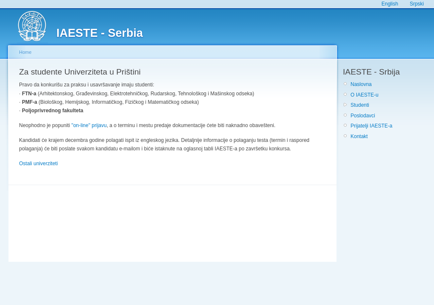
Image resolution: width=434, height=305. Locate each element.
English (389, 4)
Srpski (417, 4)
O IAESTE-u (364, 95)
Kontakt (359, 136)
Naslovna (361, 84)
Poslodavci (363, 116)
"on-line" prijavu (88, 125)
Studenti (360, 105)
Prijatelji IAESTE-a (371, 126)
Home (25, 52)
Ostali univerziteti (38, 163)
